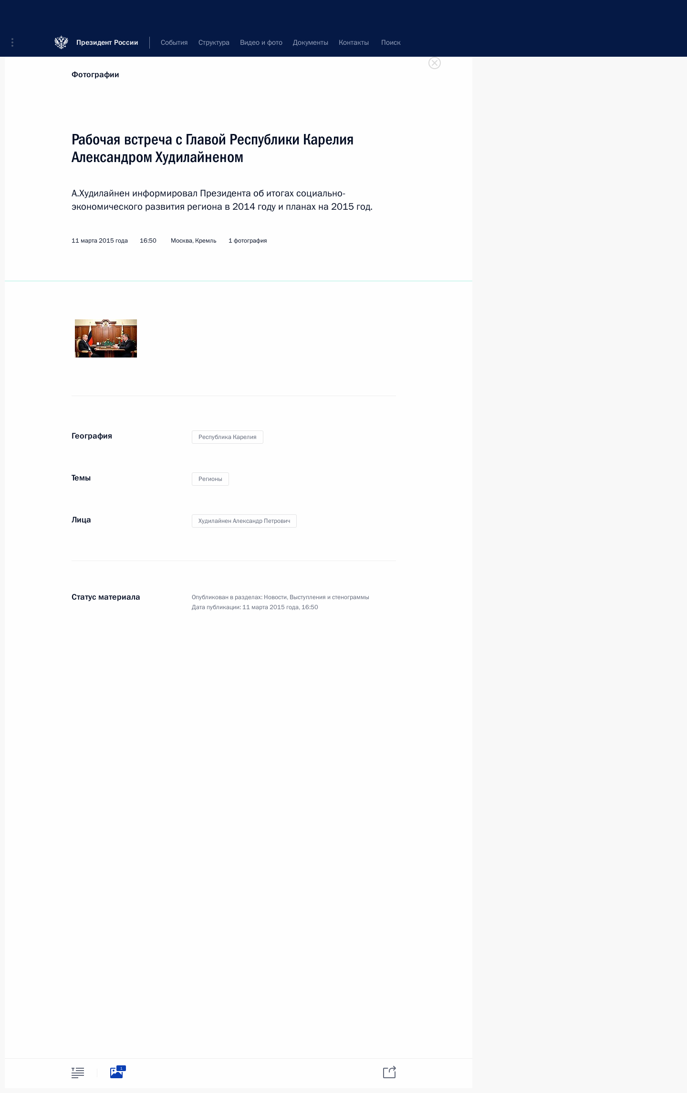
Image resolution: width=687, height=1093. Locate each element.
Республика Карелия (227, 437)
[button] (15, 14)
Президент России (107, 14)
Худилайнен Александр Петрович (244, 521)
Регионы (210, 479)
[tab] (78, 1073)
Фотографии (95, 74)
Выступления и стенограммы (329, 597)
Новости (275, 597)
